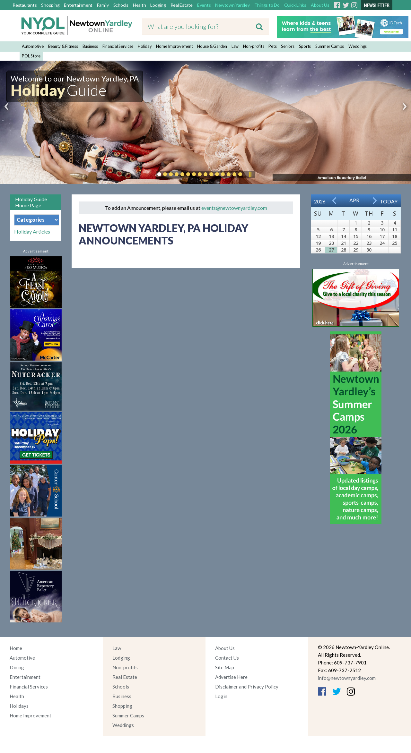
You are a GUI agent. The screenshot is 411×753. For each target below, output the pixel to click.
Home (16, 648)
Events (204, 5)
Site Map (224, 667)
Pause (250, 174)
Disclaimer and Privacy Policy (246, 686)
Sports (305, 46)
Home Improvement (174, 46)
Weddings (357, 46)
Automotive (33, 46)
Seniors (287, 46)
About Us (320, 5)
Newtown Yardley (232, 5)
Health (139, 5)
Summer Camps (329, 46)
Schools (120, 5)
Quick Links (295, 5)
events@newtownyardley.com (234, 208)
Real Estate (182, 5)
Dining (17, 667)
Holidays (19, 706)
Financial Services (118, 46)
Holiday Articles (32, 232)
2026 (320, 201)
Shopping (50, 5)
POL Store (31, 55)
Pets (272, 46)
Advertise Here (231, 677)
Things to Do (267, 5)
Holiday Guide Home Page (31, 202)
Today (389, 201)
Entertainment (78, 5)
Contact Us (227, 658)
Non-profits (253, 46)
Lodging (158, 5)
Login (221, 696)
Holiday (145, 46)
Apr (354, 200)
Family (103, 5)
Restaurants (25, 5)
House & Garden (212, 46)
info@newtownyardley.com (347, 678)
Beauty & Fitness (63, 46)
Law (235, 46)
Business (90, 46)
